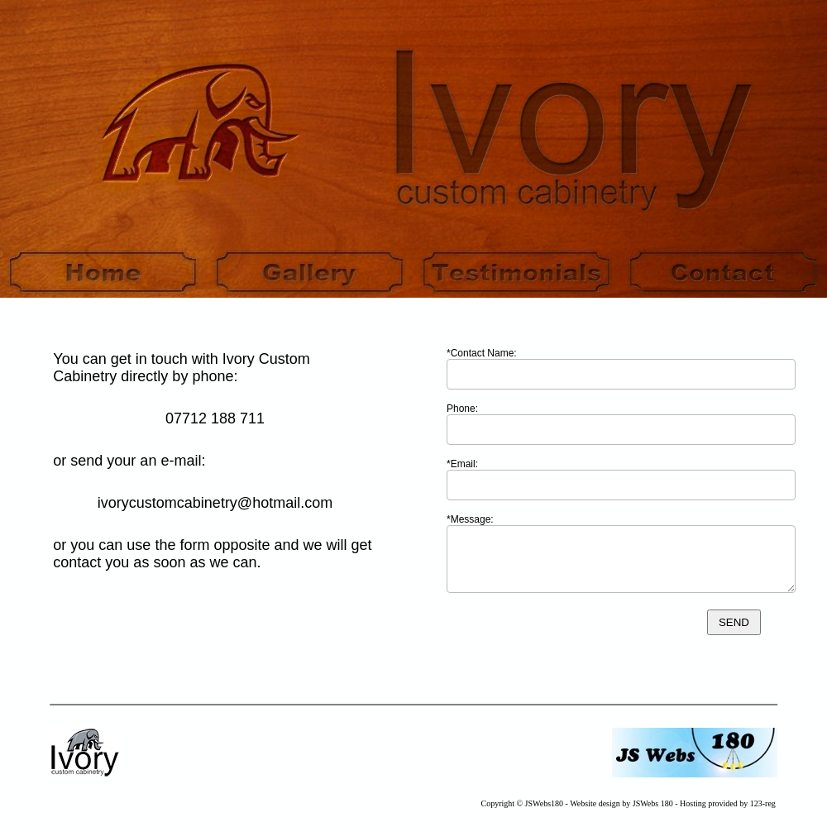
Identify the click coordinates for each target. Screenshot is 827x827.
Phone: (462, 408)
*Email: (462, 464)
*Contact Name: (482, 353)
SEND (734, 622)
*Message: (470, 519)
